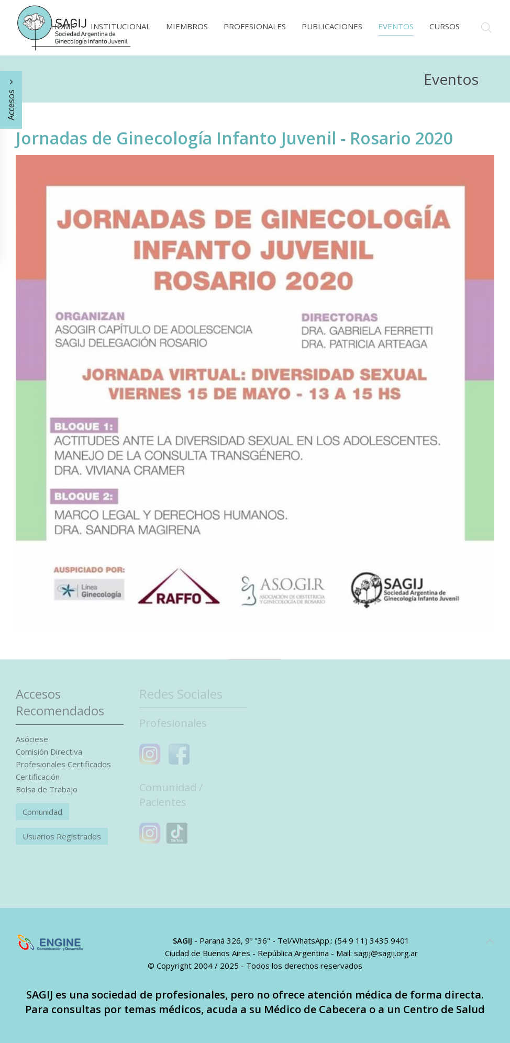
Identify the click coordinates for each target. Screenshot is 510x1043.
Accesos (11, 100)
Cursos (444, 26)
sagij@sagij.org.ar (386, 953)
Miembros (187, 26)
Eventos (396, 26)
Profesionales (255, 26)
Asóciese (32, 739)
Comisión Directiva (49, 751)
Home (63, 26)
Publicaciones (332, 26)
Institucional (120, 26)
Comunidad (42, 811)
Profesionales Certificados (63, 764)
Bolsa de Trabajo (46, 789)
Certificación (38, 776)
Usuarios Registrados (62, 836)
